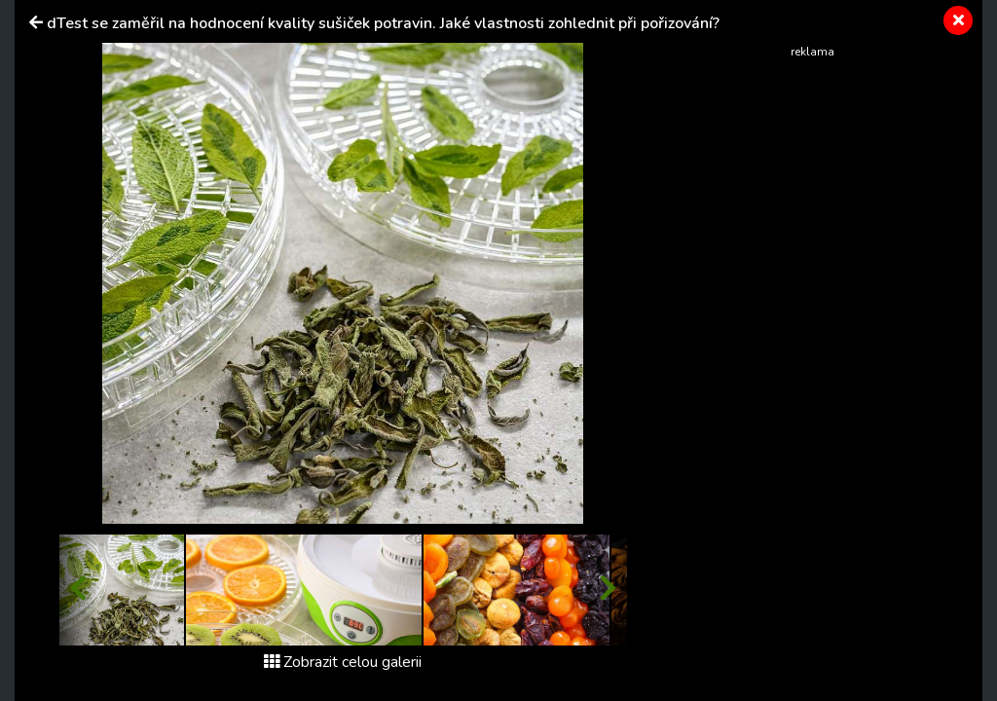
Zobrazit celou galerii (343, 662)
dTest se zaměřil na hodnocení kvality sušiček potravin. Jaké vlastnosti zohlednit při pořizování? (383, 23)
